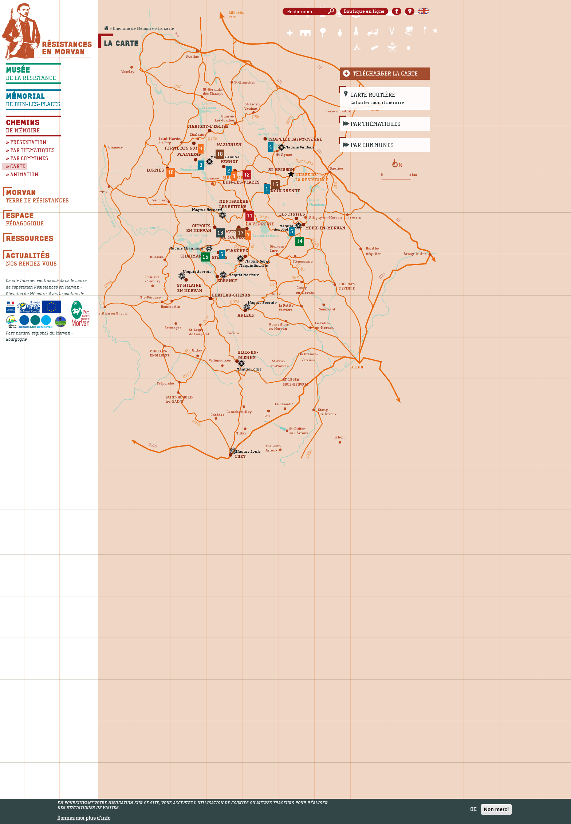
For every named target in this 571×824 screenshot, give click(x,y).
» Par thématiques (30, 150)
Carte (409, 11)
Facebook (396, 11)
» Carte (15, 166)
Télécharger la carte (385, 73)
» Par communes (27, 158)
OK (473, 810)
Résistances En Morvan (66, 48)
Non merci (496, 810)
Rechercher (332, 11)
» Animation (22, 174)
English (423, 11)
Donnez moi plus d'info (83, 819)
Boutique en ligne (364, 11)
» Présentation (26, 142)
